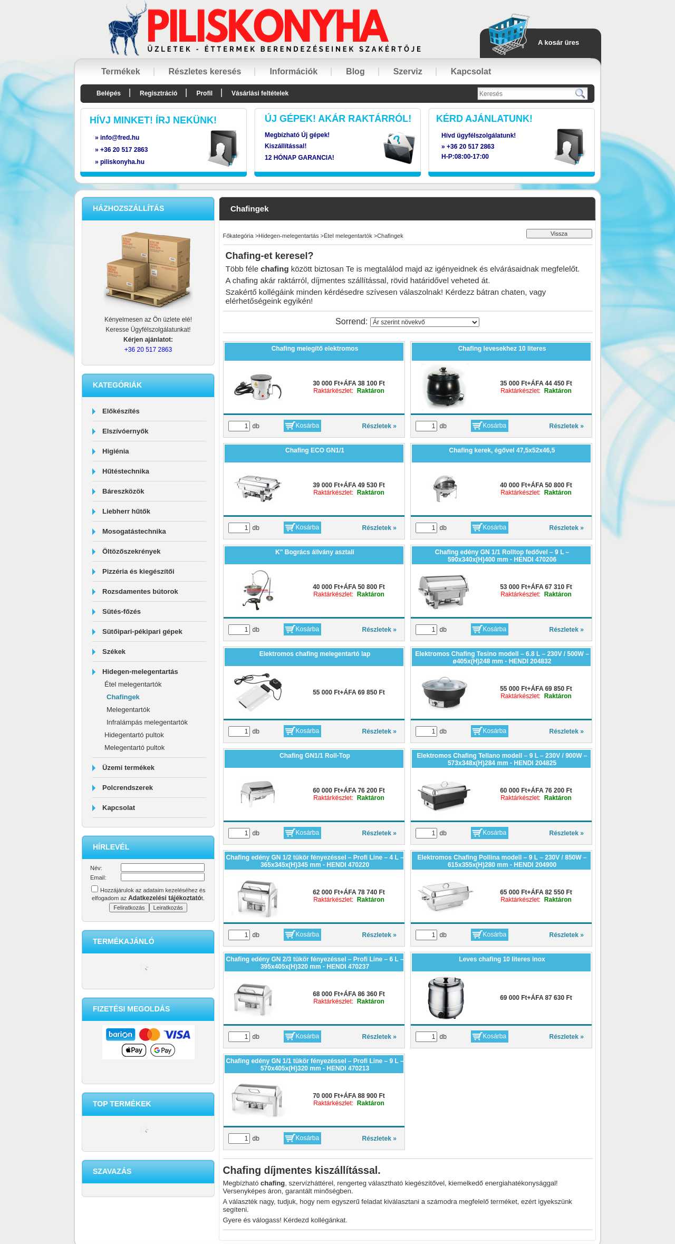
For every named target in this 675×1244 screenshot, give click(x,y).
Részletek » (379, 426)
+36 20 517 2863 (470, 146)
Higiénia (115, 451)
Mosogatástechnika (134, 531)
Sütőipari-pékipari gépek (142, 631)
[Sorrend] (424, 322)
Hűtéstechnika (125, 471)
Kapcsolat (118, 808)
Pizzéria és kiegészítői (138, 571)
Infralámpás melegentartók (147, 722)
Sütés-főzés (121, 611)
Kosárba (308, 425)
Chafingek (123, 697)
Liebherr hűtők (126, 511)
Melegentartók (128, 709)
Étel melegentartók (132, 684)
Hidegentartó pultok (134, 735)
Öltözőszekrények (131, 551)
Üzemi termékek (128, 768)
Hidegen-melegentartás (140, 672)
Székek (114, 651)
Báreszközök (123, 491)
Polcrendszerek (127, 788)
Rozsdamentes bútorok (140, 591)
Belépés (109, 93)
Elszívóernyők (125, 431)
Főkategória (238, 236)
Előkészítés (121, 411)
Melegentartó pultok (134, 747)
